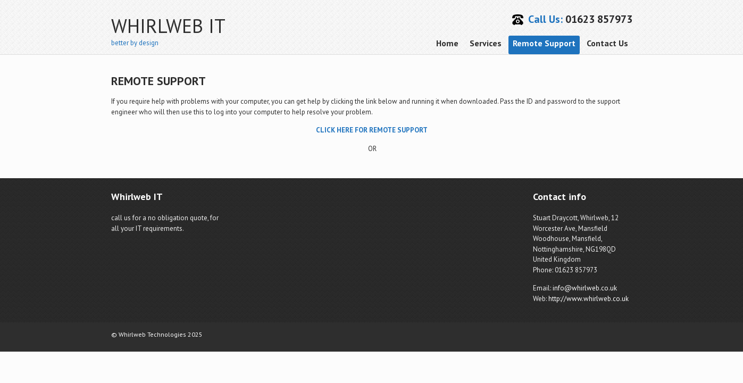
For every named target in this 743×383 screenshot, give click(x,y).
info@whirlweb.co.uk (585, 288)
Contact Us (607, 43)
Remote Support (544, 43)
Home (447, 43)
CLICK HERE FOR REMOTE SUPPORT (372, 130)
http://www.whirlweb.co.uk (588, 298)
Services (486, 43)
